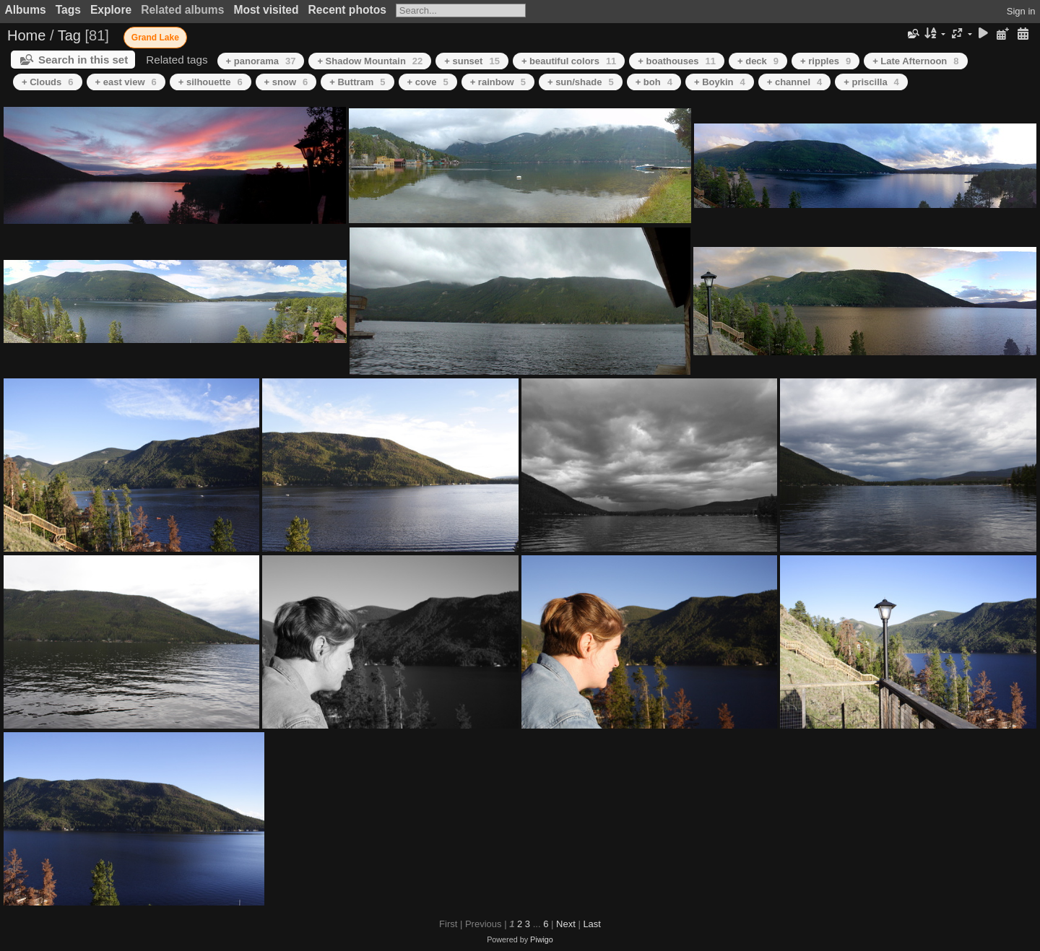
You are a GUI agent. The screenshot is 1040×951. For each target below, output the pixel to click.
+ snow (286, 82)
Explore (110, 10)
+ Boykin (719, 82)
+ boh (654, 82)
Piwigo (541, 939)
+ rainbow (498, 82)
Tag (69, 35)
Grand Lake (155, 37)
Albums (25, 10)
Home (26, 35)
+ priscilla (871, 82)
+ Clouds (48, 82)
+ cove (427, 82)
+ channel (795, 82)
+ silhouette (210, 82)
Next (566, 924)
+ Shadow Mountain (369, 61)
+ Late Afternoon (915, 61)
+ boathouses (677, 61)
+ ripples (825, 61)
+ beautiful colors (568, 61)
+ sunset (472, 61)
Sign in (1021, 11)
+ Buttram (357, 82)
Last (592, 924)
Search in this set (83, 59)
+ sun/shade (580, 82)
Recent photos (347, 10)
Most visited (265, 10)
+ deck (758, 61)
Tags (68, 10)
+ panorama (261, 61)
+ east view (126, 82)
